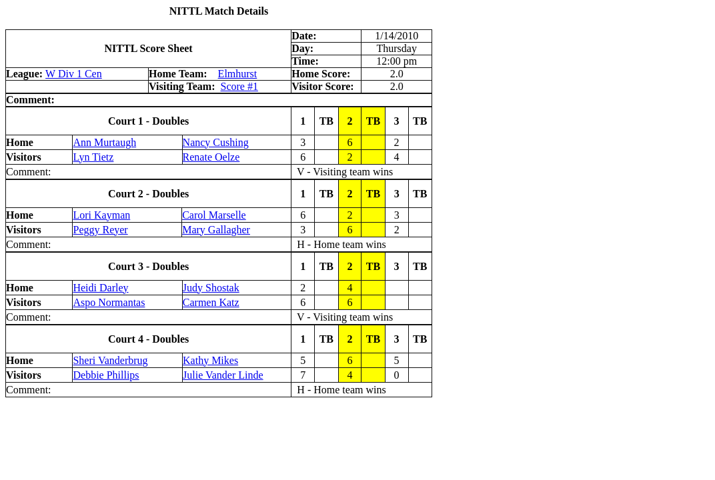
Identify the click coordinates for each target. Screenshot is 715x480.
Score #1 (238, 86)
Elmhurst (237, 73)
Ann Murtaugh (104, 142)
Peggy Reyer (100, 229)
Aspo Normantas (109, 302)
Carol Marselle (214, 215)
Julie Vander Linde (223, 375)
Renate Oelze (211, 157)
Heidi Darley (100, 287)
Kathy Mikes (210, 360)
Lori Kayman (101, 215)
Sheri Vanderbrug (110, 360)
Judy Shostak (211, 287)
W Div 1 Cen (73, 73)
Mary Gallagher (216, 229)
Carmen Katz (211, 302)
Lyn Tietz (93, 157)
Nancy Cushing (216, 142)
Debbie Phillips (106, 375)
